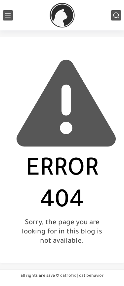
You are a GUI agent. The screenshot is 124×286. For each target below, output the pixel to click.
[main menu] (8, 15)
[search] (116, 15)
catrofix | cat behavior (82, 276)
